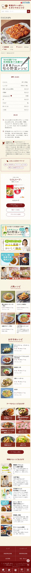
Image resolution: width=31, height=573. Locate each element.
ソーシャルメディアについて (21, 563)
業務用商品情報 (23, 553)
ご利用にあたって (9, 565)
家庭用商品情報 (8, 553)
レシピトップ (23, 548)
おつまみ (24, 164)
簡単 (6, 164)
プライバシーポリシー (21, 565)
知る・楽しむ (23, 558)
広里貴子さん (9, 142)
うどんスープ (6, 96)
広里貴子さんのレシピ (18, 167)
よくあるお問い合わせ (8, 563)
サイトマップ (15, 566)
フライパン (17, 164)
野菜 (10, 167)
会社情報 (7, 558)
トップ (8, 548)
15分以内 (11, 164)
